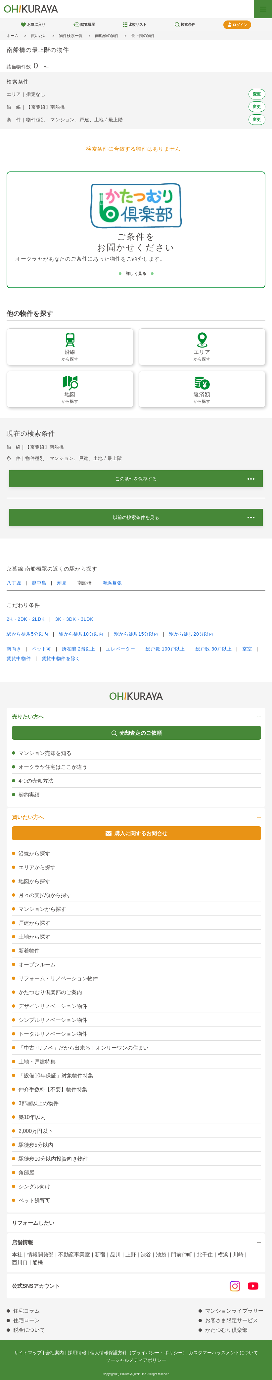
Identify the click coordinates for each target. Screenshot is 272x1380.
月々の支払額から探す (45, 895)
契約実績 (29, 795)
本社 (17, 1254)
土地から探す (34, 937)
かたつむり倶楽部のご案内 (50, 992)
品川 (115, 1254)
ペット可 (41, 649)
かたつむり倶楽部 (226, 1330)
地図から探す (34, 881)
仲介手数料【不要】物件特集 (53, 1089)
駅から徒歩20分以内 (191, 634)
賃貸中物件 (19, 658)
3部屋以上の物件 (39, 1103)
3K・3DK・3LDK (74, 619)
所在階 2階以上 (78, 649)
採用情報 (77, 1352)
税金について (29, 1330)
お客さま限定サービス (231, 1320)
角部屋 (26, 1172)
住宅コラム (26, 1311)
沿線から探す (34, 853)
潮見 (62, 582)
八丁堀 (14, 582)
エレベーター (120, 649)
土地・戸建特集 (37, 1061)
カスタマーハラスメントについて (223, 1352)
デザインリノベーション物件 (53, 1006)
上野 (130, 1254)
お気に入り (36, 24)
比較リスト (137, 24)
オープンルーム (37, 964)
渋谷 (146, 1254)
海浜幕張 (112, 582)
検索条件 (188, 24)
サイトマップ (28, 1352)
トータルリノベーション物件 (53, 1034)
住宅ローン (26, 1320)
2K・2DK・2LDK (26, 619)
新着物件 (29, 950)
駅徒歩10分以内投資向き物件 (53, 1159)
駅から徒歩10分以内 (81, 634)
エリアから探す (37, 867)
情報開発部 (40, 1254)
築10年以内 (32, 1117)
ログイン (240, 25)
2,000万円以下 (36, 1131)
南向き (14, 649)
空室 (247, 649)
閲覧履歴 (87, 24)
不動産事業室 (74, 1254)
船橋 (37, 1262)
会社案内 (54, 1352)
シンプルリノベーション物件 (53, 1020)
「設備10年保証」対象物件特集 (56, 1075)
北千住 (205, 1254)
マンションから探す (42, 909)
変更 (257, 94)
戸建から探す (34, 923)
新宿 (100, 1254)
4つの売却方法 (36, 781)
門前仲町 (181, 1254)
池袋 (161, 1254)
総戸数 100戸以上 (165, 649)
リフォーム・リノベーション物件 (58, 978)
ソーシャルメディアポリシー (136, 1360)
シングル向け (34, 1186)
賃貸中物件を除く (61, 658)
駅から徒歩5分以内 (27, 634)
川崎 (238, 1254)
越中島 (39, 582)
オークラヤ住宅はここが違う (53, 767)
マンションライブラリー (234, 1311)
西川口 (20, 1262)
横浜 (223, 1254)
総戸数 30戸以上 (214, 649)
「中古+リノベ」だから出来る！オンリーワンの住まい (84, 1048)
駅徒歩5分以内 (36, 1145)
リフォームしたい (33, 1223)
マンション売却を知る (45, 753)
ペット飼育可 (34, 1200)
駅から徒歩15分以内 (136, 634)
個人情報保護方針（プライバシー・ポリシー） (138, 1352)
